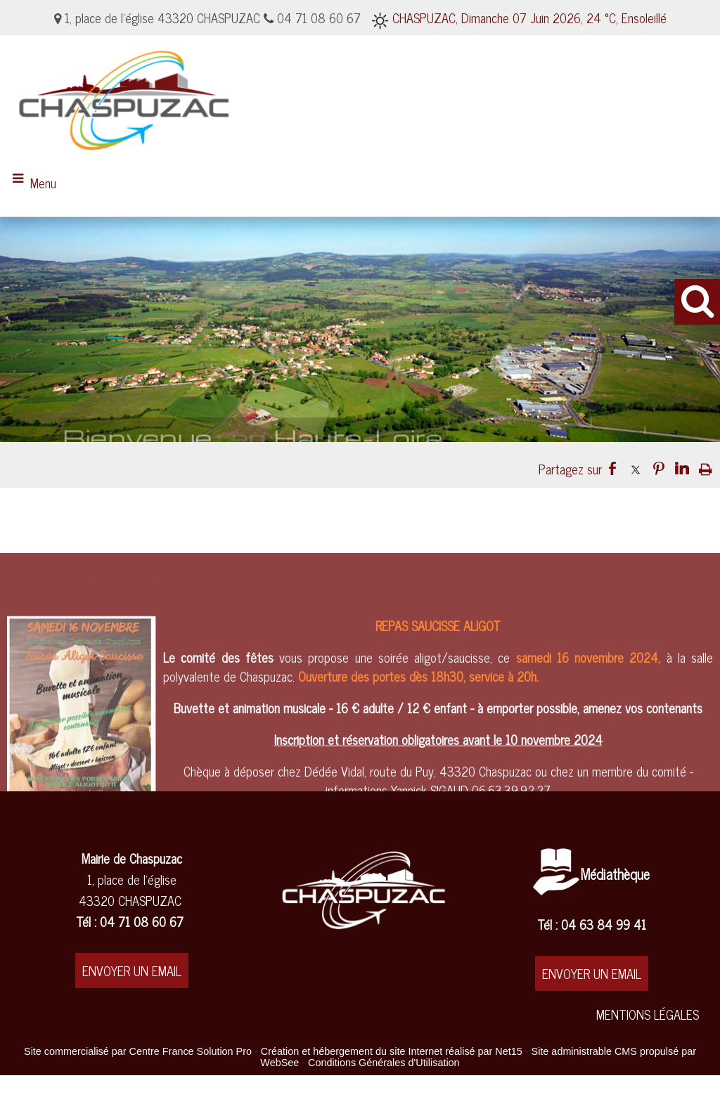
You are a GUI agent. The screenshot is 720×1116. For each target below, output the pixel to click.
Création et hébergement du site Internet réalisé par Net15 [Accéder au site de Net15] (391, 1051)
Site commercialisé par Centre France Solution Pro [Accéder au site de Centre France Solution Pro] (138, 1051)
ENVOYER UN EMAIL (131, 970)
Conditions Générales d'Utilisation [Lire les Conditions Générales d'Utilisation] (384, 1062)
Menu (43, 182)
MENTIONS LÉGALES (647, 1014)
